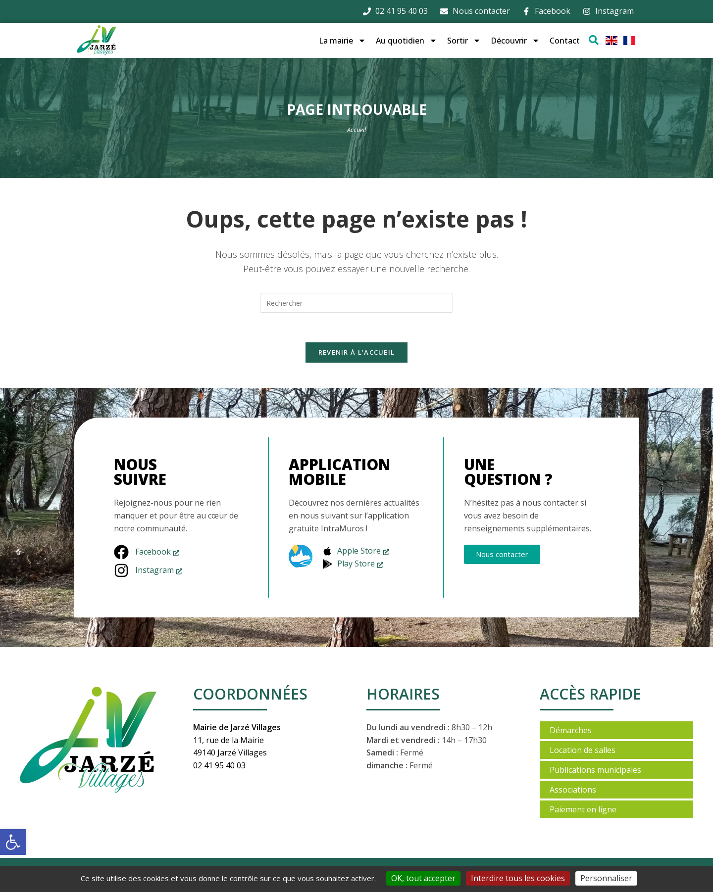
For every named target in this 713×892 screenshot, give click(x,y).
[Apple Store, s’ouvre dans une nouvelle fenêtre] (355, 551)
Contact (565, 40)
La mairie (342, 40)
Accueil (356, 129)
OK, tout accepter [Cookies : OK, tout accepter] (423, 878)
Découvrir (515, 40)
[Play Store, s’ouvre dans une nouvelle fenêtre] (355, 564)
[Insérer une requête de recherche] (356, 303)
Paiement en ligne (583, 809)
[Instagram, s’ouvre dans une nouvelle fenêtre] (148, 570)
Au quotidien (406, 40)
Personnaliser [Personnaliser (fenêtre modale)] (606, 878)
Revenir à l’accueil (356, 352)
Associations (573, 790)
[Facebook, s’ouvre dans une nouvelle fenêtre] (148, 552)
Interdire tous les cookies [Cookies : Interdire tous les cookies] (518, 878)
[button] (13, 842)
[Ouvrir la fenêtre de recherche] (594, 40)
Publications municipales (595, 770)
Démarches (571, 730)
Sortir (464, 40)
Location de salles (582, 750)
